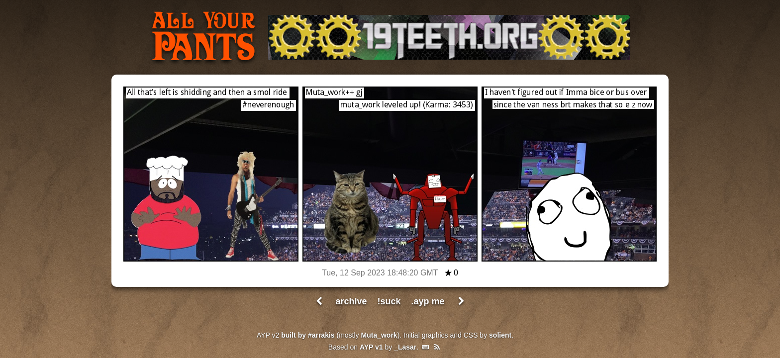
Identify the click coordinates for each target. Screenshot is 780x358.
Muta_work (379, 335)
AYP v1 (371, 347)
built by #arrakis (307, 335)
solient (500, 335)
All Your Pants (203, 38)
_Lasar (405, 347)
